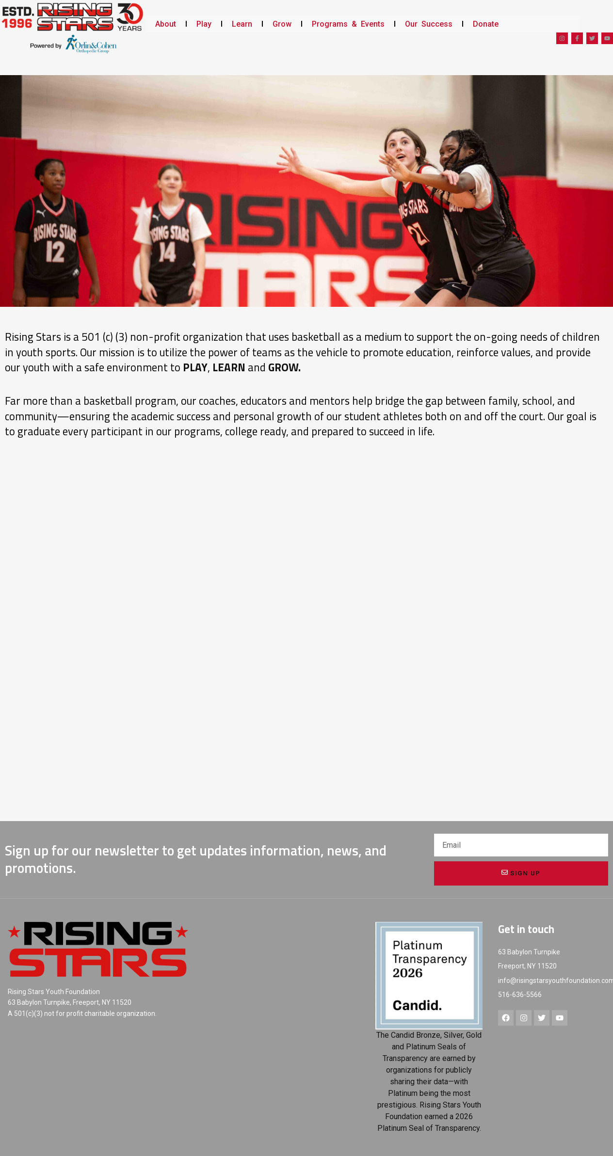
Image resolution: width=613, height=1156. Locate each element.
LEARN (228, 367)
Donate (486, 24)
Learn (242, 24)
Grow (282, 24)
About (165, 24)
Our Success (428, 24)
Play (203, 24)
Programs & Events (348, 24)
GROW (283, 367)
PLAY (195, 367)
